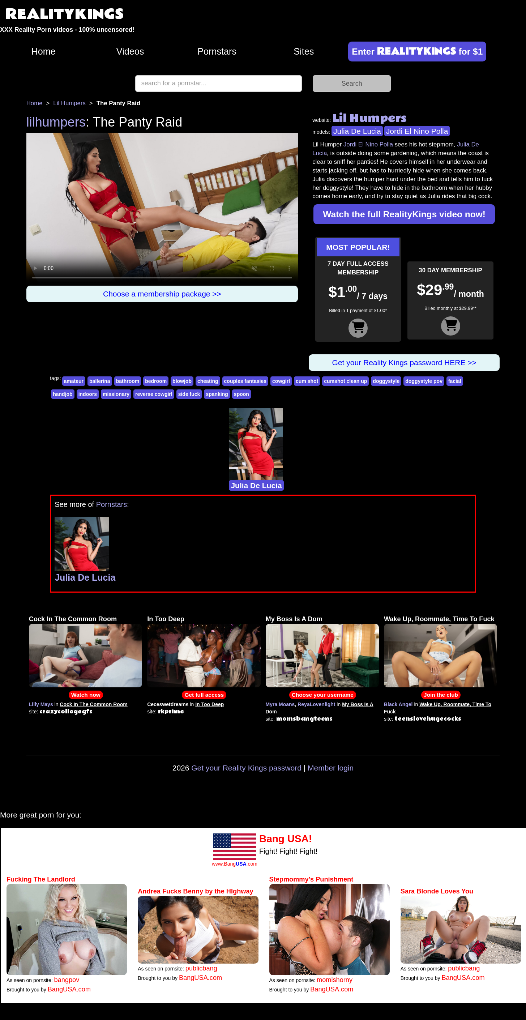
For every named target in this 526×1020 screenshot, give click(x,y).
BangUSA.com (69, 989)
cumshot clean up (345, 381)
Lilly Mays (41, 704)
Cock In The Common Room (73, 619)
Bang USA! (285, 838)
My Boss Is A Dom (294, 619)
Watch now (86, 695)
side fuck (189, 394)
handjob (62, 394)
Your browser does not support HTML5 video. (162, 209)
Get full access (204, 695)
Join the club (441, 695)
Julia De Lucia (357, 131)
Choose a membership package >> (162, 294)
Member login (331, 768)
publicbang (201, 968)
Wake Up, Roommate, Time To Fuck (439, 619)
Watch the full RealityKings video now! (404, 214)
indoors (87, 394)
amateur (74, 381)
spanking (217, 394)
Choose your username (323, 695)
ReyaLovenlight (316, 704)
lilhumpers (56, 122)
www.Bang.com (234, 864)
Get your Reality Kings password (246, 768)
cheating (207, 381)
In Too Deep (165, 619)
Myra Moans (280, 704)
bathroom (128, 381)
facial (454, 381)
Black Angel (398, 704)
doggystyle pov (423, 381)
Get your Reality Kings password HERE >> (404, 362)
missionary (116, 394)
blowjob (182, 381)
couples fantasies (245, 381)
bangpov (67, 979)
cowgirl (281, 381)
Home (43, 51)
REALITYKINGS (64, 14)
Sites (304, 51)
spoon (241, 394)
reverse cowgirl (153, 394)
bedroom (156, 381)
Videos (130, 51)
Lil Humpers (69, 103)
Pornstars (216, 51)
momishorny (334, 979)
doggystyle (386, 381)
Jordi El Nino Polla (417, 131)
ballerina (99, 381)
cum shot (307, 381)
